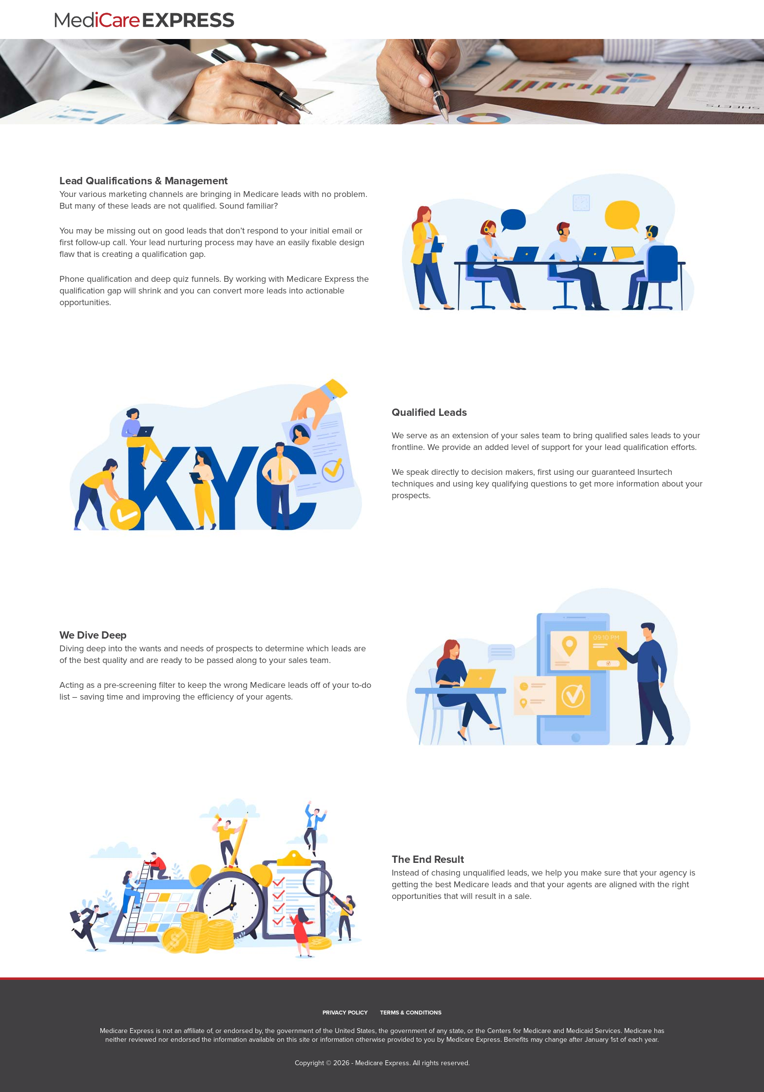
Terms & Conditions (410, 1013)
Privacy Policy (345, 1013)
